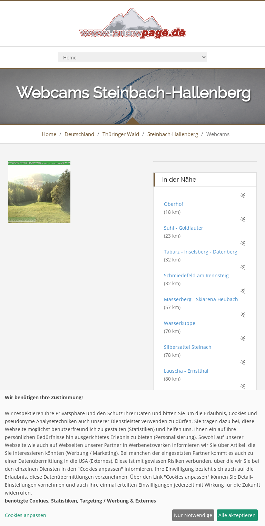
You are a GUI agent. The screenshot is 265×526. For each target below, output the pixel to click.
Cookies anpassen (25, 515)
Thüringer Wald (120, 134)
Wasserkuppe (179, 323)
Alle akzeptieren (237, 515)
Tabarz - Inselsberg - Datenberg (200, 251)
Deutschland (79, 134)
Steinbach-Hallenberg (172, 134)
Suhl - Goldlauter (183, 227)
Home (49, 134)
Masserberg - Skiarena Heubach (201, 299)
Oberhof (173, 204)
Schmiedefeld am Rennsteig (196, 275)
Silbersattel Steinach (188, 347)
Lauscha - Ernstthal (186, 370)
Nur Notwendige (193, 515)
